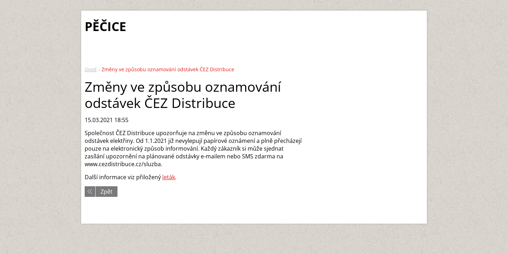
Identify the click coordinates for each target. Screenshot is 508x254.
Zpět (107, 191)
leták (168, 177)
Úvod (91, 69)
